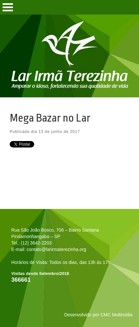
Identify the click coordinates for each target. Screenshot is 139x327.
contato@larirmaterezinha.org (56, 249)
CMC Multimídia (116, 314)
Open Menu (7, 7)
